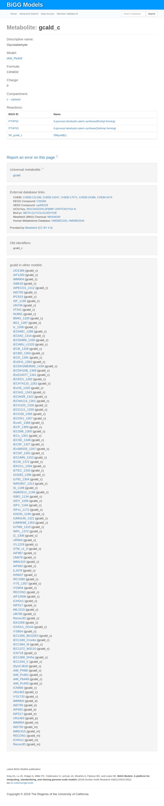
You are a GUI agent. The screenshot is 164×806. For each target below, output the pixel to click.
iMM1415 (19, 561)
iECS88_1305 (23, 431)
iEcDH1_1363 (23, 362)
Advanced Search (28, 13)
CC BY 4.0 (45, 227)
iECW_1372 (21, 461)
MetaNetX (31, 227)
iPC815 (18, 296)
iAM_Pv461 (21, 674)
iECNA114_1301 (25, 401)
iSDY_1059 (21, 501)
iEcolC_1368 (22, 422)
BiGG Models (25, 4)
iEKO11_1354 (23, 466)
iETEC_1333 (22, 470)
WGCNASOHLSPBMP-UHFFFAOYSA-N (51, 209)
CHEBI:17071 (69, 197)
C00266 (41, 201)
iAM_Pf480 (21, 670)
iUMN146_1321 (24, 518)
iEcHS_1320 (22, 388)
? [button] (56, 156)
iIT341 (17, 309)
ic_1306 (19, 327)
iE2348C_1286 (23, 331)
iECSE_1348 (22, 440)
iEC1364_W (21, 644)
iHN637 (18, 575)
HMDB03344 (76, 220)
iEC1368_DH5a (24, 657)
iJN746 (18, 305)
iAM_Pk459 (14, 58)
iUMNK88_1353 (24, 522)
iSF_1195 (20, 301)
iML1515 (19, 609)
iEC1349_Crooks (25, 640)
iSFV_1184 (21, 505)
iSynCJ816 (21, 666)
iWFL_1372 (21, 531)
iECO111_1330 (24, 409)
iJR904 (18, 540)
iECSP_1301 (22, 453)
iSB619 (18, 283)
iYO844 (18, 587)
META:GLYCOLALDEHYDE (40, 212)
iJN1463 (19, 692)
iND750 (18, 292)
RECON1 (20, 592)
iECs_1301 (21, 435)
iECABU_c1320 (24, 344)
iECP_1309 (21, 427)
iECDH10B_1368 (25, 370)
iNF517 (18, 605)
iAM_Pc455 (21, 683)
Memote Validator (66, 13)
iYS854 (18, 631)
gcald (16, 175)
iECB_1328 (21, 348)
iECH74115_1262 (25, 383)
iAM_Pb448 (21, 679)
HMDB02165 (59, 220)
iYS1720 (19, 696)
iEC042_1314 (22, 335)
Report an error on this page (31, 157)
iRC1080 (19, 579)
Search (151, 13)
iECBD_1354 (22, 353)
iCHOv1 (19, 601)
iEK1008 (19, 622)
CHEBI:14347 (51, 197)
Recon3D (20, 618)
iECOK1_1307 (23, 418)
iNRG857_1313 (24, 483)
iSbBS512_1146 (24, 492)
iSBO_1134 (21, 496)
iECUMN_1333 (23, 457)
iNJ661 (18, 314)
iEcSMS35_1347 (25, 448)
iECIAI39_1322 (23, 396)
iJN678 (18, 557)
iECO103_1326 (24, 405)
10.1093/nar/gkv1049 (22, 782)
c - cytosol (13, 99)
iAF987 (18, 553)
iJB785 (18, 614)
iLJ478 (18, 570)
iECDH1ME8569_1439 (29, 366)
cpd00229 (42, 205)
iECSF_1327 (22, 444)
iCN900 (18, 687)
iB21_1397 (21, 322)
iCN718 (18, 653)
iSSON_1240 (22, 514)
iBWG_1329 (21, 318)
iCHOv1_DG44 (23, 627)
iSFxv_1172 (21, 509)
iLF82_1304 (21, 479)
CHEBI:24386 (87, 197)
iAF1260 (19, 275)
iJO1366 (19, 270)
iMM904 (19, 279)
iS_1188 (19, 488)
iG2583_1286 (22, 474)
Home (13, 13)
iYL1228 (19, 544)
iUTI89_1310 (22, 527)
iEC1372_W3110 (25, 648)
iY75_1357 (21, 583)
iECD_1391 (21, 357)
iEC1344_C (21, 661)
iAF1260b (20, 596)
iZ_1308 (19, 535)
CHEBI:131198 (32, 197)
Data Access (47, 13)
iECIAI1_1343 (23, 392)
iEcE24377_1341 (25, 374)
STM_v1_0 (21, 548)
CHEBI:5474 (104, 197)
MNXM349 (53, 216)
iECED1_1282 (23, 379)
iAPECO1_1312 (24, 288)
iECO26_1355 (23, 414)
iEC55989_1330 (24, 340)
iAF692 (18, 566)
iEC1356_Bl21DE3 (26, 635)
